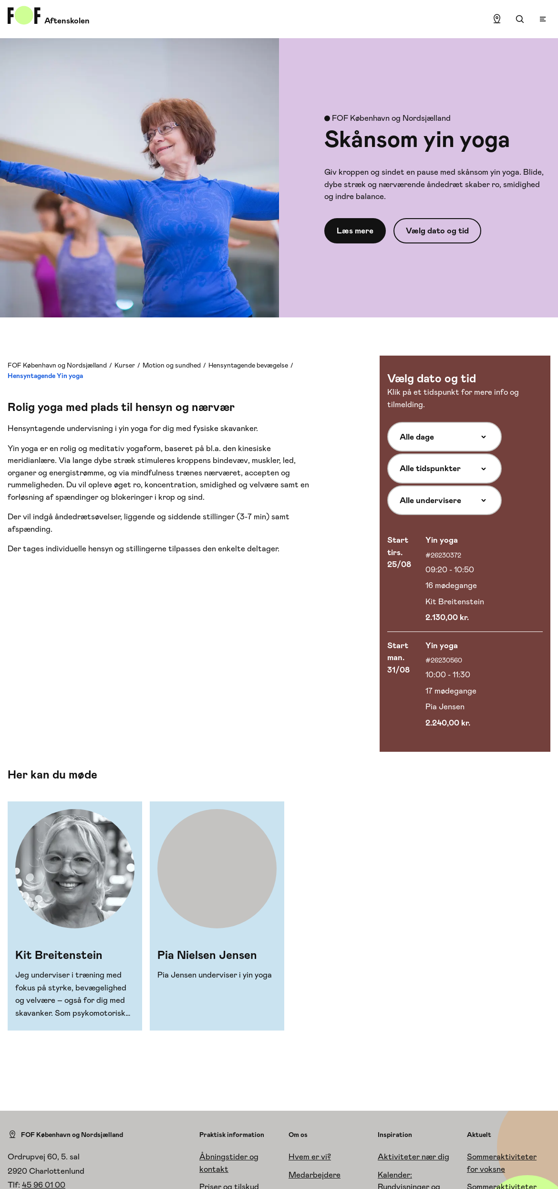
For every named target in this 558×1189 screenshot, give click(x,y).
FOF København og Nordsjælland (57, 365)
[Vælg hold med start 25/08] (465, 579)
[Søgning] (519, 19)
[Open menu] (542, 19)
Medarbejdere (315, 1174)
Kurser (124, 365)
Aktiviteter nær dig (413, 1156)
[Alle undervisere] (444, 500)
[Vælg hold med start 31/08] (465, 684)
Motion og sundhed (172, 365)
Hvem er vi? (310, 1156)
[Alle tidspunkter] (444, 468)
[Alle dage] (444, 437)
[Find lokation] (497, 19)
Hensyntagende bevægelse (248, 365)
